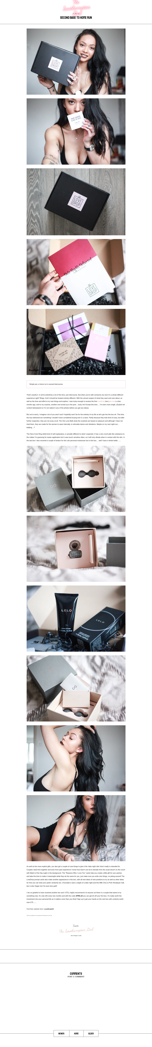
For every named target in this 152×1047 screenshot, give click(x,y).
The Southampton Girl (76, 930)
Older (91, 1033)
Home (76, 1033)
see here (112, 401)
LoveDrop (101, 401)
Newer (61, 1033)
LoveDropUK (49, 909)
